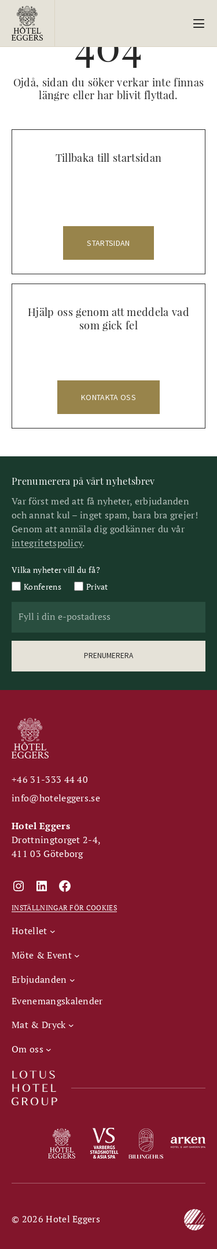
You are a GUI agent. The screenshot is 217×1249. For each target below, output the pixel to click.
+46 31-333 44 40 (50, 779)
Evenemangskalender (57, 1000)
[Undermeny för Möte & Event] (45, 955)
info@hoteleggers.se (56, 797)
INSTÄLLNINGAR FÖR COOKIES (64, 907)
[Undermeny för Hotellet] (33, 930)
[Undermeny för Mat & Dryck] (42, 1024)
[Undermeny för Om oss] (32, 1048)
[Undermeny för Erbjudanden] (43, 979)
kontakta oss (108, 397)
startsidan (108, 243)
